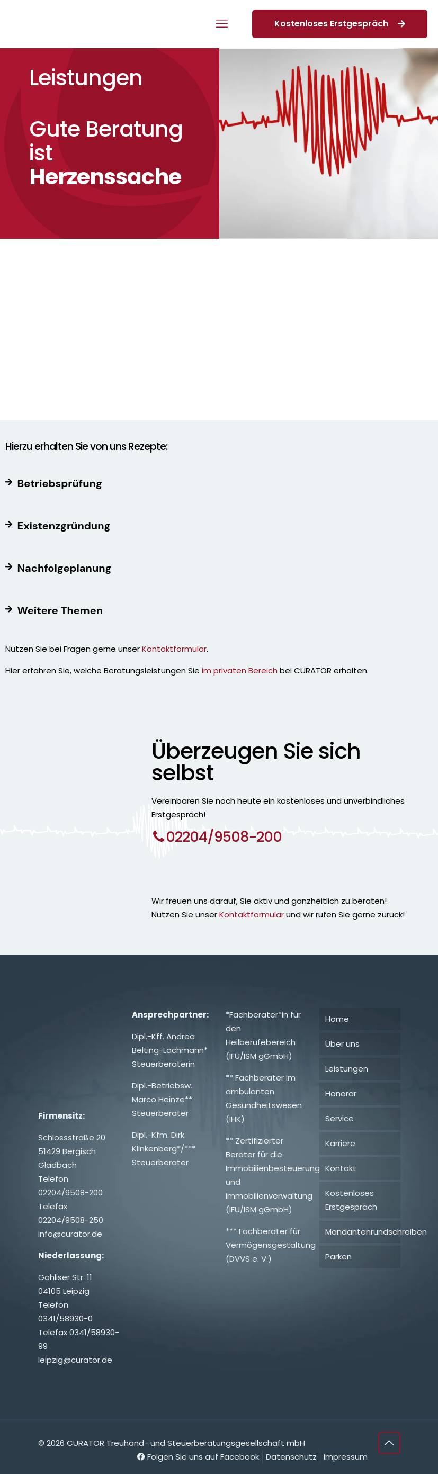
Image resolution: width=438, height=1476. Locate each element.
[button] (219, 483)
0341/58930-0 (65, 1320)
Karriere (340, 1144)
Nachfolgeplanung (64, 568)
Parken (338, 1258)
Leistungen (346, 1070)
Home (337, 1020)
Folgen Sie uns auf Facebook (198, 1458)
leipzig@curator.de (75, 1361)
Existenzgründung (64, 526)
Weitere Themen (60, 610)
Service (339, 1120)
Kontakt (340, 1169)
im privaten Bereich (239, 670)
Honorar (340, 1095)
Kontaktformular (174, 648)
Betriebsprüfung (59, 483)
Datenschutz (291, 1458)
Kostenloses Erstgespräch (339, 23)
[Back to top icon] (389, 1444)
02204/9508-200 (70, 1194)
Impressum (346, 1458)
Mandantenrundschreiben (362, 1233)
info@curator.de (70, 1235)
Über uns (342, 1045)
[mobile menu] (222, 24)
